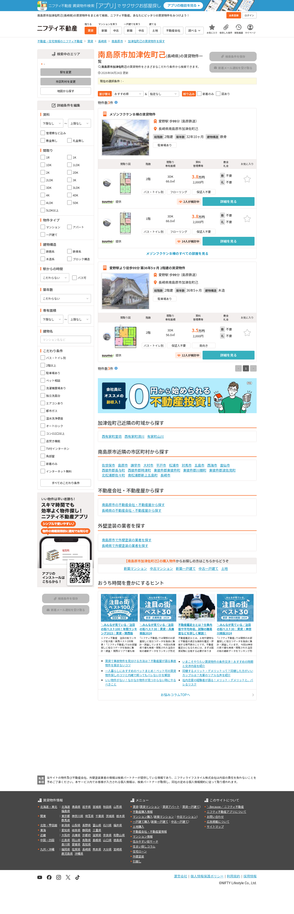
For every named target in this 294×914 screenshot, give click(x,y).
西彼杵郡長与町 (113, 470)
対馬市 (187, 465)
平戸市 (161, 465)
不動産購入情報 (143, 812)
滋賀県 (97, 835)
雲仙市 (225, 465)
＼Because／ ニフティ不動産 (225, 807)
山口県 (107, 840)
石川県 (107, 825)
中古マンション (161, 568)
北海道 (65, 807)
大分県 (107, 849)
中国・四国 (47, 840)
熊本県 (97, 849)
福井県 (117, 825)
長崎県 (86, 849)
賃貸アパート (171, 807)
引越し (137, 861)
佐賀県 (76, 849)
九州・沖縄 (47, 849)
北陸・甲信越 (48, 825)
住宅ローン (140, 851)
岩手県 (86, 807)
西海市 (212, 465)
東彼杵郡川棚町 (194, 470)
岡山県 (76, 840)
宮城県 (97, 807)
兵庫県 (76, 835)
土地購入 (138, 826)
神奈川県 (77, 816)
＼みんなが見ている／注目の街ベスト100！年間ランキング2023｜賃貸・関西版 (119, 629)
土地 (224, 568)
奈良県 (107, 835)
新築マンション (135, 568)
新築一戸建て (186, 568)
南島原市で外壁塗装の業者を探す (126, 539)
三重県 (97, 830)
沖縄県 (79, 853)
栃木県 (120, 816)
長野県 (86, 825)
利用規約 (233, 876)
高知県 (86, 844)
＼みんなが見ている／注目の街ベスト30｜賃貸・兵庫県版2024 (157, 629)
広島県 (65, 840)
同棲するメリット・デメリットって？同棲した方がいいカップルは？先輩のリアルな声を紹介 (217, 673)
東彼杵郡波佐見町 (222, 470)
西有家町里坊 (112, 436)
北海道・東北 (48, 807)
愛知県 (65, 830)
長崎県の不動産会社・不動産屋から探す (131, 510)
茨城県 (110, 816)
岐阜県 (76, 830)
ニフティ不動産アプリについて (226, 812)
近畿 (43, 835)
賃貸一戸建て (190, 807)
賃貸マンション (150, 807)
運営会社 (180, 876)
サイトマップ (215, 826)
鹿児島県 (67, 853)
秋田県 (107, 807)
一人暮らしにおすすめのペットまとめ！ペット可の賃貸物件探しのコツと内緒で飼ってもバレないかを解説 (140, 673)
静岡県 (86, 830)
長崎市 (165, 475)
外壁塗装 (138, 856)
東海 (43, 830)
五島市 (199, 465)
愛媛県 (76, 844)
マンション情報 (143, 836)
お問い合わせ (215, 816)
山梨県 (76, 825)
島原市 (123, 465)
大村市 (148, 465)
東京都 (65, 816)
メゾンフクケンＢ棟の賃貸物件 (132, 114)
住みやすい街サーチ (145, 841)
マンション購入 (143, 816)
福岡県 (65, 849)
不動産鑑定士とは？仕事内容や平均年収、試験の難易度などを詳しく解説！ (195, 629)
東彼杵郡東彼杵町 (167, 470)
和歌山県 (119, 835)
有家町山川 (155, 436)
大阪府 (65, 835)
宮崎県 (117, 849)
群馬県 (65, 820)
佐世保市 (108, 465)
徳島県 (117, 840)
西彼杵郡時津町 (139, 470)
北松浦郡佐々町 (113, 475)
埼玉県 (89, 816)
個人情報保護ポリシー (207, 876)
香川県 (65, 844)
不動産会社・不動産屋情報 (150, 831)
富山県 (97, 825)
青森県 (76, 807)
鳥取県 (86, 840)
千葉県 (99, 816)
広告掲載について (218, 821)
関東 (43, 816)
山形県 (117, 807)
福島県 (65, 811)
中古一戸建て (208, 568)
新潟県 (65, 825)
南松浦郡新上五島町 (143, 475)
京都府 (86, 835)
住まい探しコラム (144, 846)
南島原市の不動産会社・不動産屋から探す (133, 504)
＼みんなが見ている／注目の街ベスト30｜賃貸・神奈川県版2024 (234, 629)
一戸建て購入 (141, 821)
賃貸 (135, 807)
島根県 (97, 840)
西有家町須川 (134, 436)
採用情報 (250, 876)
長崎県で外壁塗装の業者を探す (125, 545)
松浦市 (174, 465)
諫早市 (136, 465)
